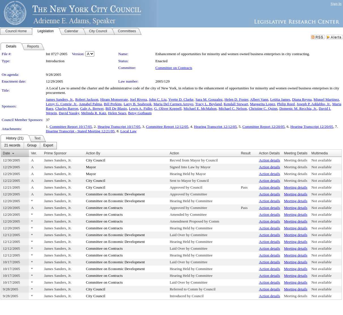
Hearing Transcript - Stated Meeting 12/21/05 (80, 131)
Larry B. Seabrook (138, 104)
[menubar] (29, 145)
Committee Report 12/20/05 (264, 126)
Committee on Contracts (173, 68)
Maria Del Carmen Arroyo (173, 104)
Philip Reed (286, 104)
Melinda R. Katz (93, 113)
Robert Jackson (86, 99)
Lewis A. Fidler (140, 108)
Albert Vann (259, 99)
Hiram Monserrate (114, 99)
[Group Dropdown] (32, 145)
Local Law (128, 131)
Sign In (336, 3)
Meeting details (295, 160)
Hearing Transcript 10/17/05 (119, 126)
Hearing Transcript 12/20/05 (311, 126)
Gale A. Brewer (92, 108)
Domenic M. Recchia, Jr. (298, 108)
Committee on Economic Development (115, 194)
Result (245, 153)
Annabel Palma (90, 104)
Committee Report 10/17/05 (71, 126)
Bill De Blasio (116, 108)
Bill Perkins (113, 104)
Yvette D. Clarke (181, 99)
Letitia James (280, 99)
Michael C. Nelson (232, 108)
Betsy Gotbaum (140, 113)
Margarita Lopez (262, 104)
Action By (93, 153)
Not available (321, 160)
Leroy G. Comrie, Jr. (61, 104)
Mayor (91, 167)
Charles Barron (66, 108)
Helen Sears (117, 113)
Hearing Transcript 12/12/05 (215, 126)
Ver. (34, 153)
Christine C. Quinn (263, 108)
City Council (95, 160)
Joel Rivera (138, 99)
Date (6, 153)
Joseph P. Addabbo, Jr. (313, 104)
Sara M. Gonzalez (209, 99)
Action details (269, 160)
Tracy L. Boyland (208, 104)
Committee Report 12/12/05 (167, 126)
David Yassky (69, 113)
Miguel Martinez (326, 99)
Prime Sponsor (55, 153)
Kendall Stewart (236, 104)
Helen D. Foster (236, 99)
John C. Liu (158, 99)
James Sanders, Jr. (59, 99)
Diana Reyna (302, 99)
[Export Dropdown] (48, 145)
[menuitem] (12, 145)
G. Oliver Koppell (168, 108)
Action (174, 153)
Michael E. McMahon (199, 108)
